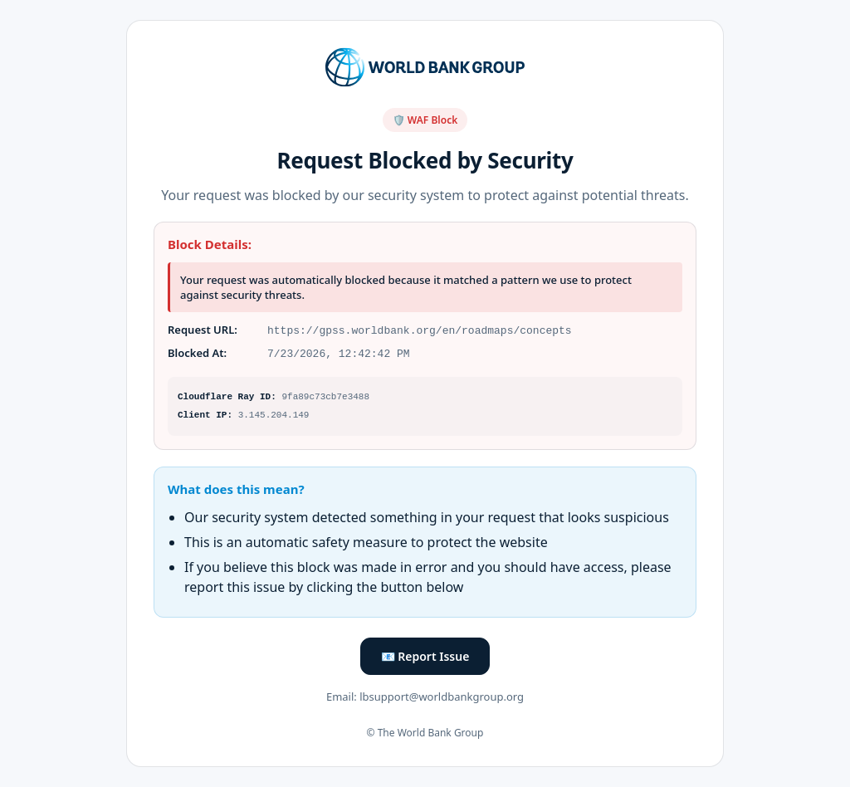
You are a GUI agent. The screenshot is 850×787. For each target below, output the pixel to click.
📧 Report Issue (425, 656)
